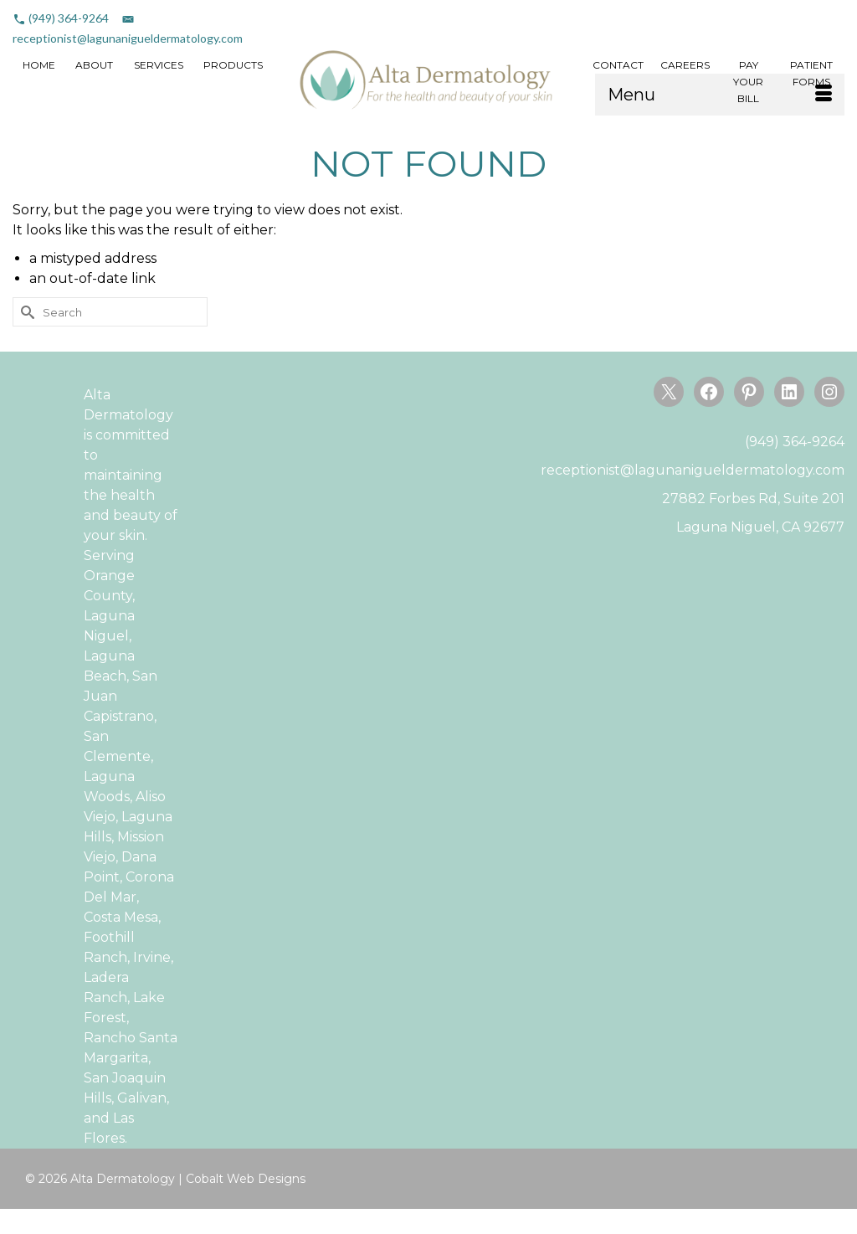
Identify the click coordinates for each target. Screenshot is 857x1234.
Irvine (152, 957)
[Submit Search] (25, 311)
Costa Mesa (121, 917)
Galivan (142, 1098)
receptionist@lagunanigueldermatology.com (128, 38)
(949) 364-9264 (68, 18)
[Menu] (719, 95)
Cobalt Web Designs (245, 1178)
